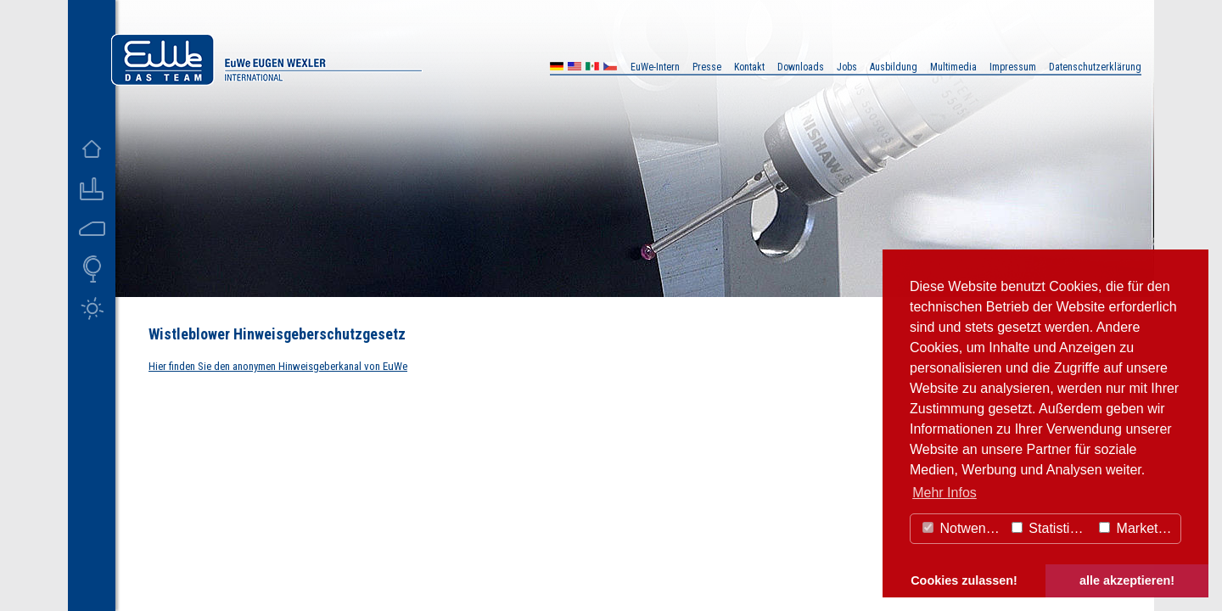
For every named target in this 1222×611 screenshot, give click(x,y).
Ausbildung (893, 67)
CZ (610, 68)
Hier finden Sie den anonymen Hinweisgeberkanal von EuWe (278, 366)
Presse (706, 67)
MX (592, 68)
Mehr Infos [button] (944, 492)
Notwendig (963, 528)
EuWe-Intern (655, 67)
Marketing (1137, 528)
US (574, 68)
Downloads (800, 67)
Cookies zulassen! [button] (964, 580)
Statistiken (1051, 528)
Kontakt (749, 67)
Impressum (1012, 67)
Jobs (847, 67)
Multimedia (953, 67)
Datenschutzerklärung (1095, 67)
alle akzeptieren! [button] (1126, 580)
